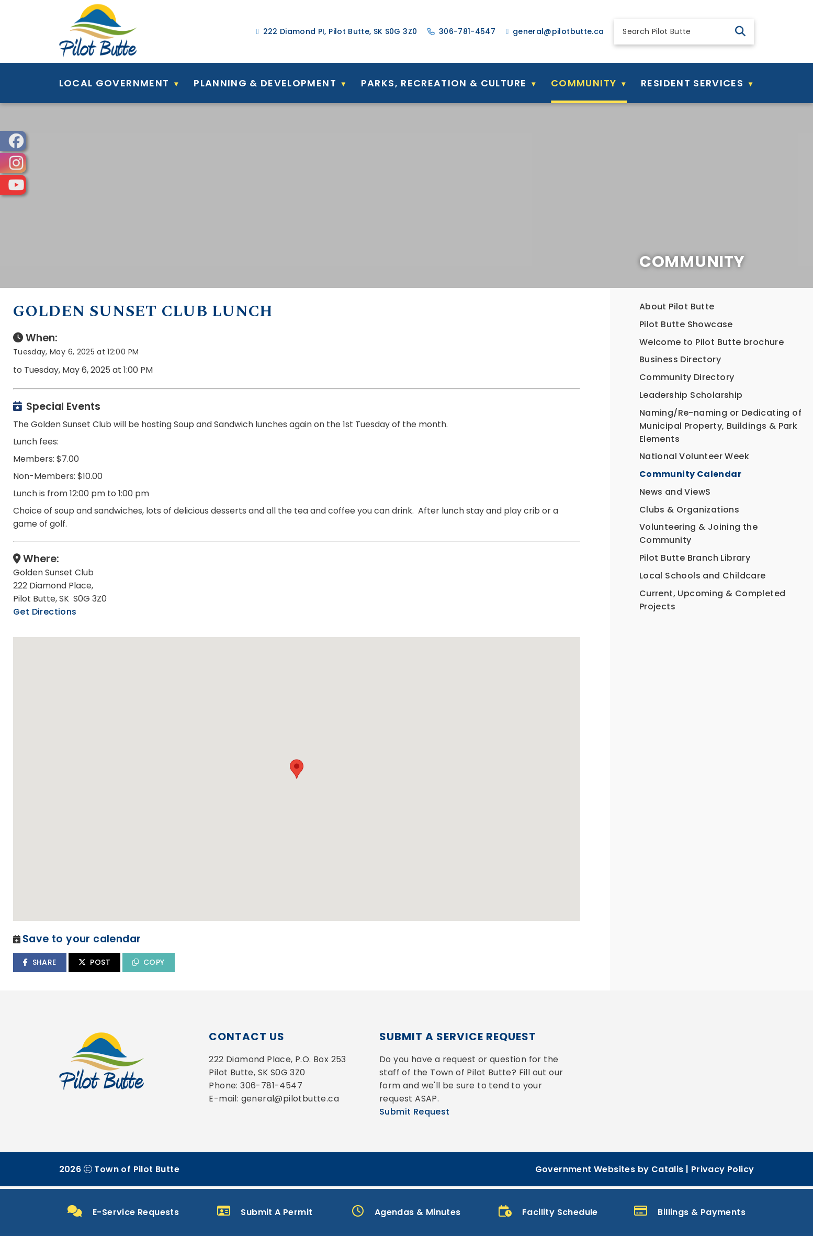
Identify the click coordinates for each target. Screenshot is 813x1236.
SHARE (256, 952)
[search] (675, 32)
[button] (740, 31)
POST (310, 952)
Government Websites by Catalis (609, 1172)
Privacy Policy (722, 1172)
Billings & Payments (690, 1212)
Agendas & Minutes (406, 1212)
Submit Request (414, 1114)
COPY (365, 952)
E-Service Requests (123, 1211)
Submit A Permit (264, 1212)
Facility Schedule (548, 1212)
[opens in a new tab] (13, 141)
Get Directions (261, 622)
